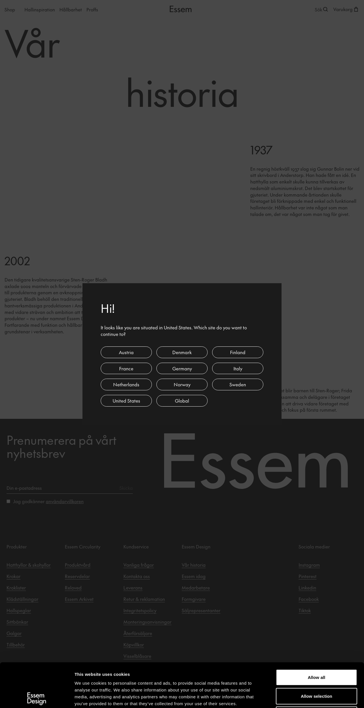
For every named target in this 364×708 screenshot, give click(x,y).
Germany (182, 368)
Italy (237, 368)
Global (182, 400)
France (126, 368)
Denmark (182, 352)
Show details (298, 696)
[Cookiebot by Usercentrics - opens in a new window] (37, 697)
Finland (237, 352)
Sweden (237, 384)
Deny (316, 670)
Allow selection (316, 652)
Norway (182, 384)
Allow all (316, 633)
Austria (126, 352)
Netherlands (126, 384)
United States (126, 400)
